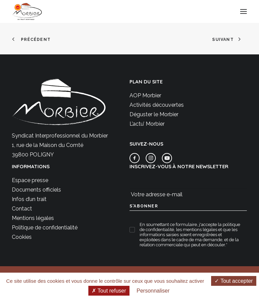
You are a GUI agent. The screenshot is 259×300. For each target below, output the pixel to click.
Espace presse (30, 180)
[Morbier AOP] (27, 11)
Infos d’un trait (29, 199)
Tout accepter (233, 281)
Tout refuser (109, 291)
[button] (243, 11)
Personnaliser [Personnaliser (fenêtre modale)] (153, 291)
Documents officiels (36, 189)
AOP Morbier (145, 95)
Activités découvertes (157, 105)
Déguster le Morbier (154, 114)
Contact (22, 208)
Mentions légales (33, 218)
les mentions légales (196, 229)
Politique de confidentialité (45, 227)
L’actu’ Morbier (147, 124)
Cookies (22, 237)
